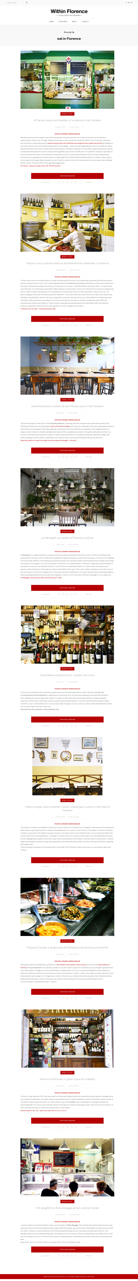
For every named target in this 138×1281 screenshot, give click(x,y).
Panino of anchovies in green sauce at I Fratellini (67, 1080)
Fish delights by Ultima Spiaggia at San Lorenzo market (67, 1209)
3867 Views (89, 595)
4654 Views (89, 182)
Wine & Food (67, 114)
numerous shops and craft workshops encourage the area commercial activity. (74, 143)
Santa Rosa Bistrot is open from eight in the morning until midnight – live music (48, 441)
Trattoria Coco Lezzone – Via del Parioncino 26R (37, 309)
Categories (62, 21)
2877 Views (89, 999)
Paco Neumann (75, 127)
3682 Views (89, 325)
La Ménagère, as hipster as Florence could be (67, 538)
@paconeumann (81, 1278)
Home (51, 21)
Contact (85, 21)
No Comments (45, 182)
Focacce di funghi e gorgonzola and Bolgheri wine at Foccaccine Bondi (67, 949)
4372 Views (89, 867)
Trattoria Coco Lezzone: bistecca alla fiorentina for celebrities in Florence (67, 263)
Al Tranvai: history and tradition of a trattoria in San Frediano (67, 120)
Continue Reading (67, 176)
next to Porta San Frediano (60, 427)
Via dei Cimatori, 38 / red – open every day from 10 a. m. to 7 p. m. (43, 1112)
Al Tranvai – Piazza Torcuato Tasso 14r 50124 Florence (40, 166)
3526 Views (89, 457)
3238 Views (89, 1128)
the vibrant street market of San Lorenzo (71, 966)
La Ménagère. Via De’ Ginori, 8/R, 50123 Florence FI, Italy (41, 578)
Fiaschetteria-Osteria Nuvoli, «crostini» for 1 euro (67, 676)
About (74, 21)
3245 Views (89, 727)
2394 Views (89, 1257)
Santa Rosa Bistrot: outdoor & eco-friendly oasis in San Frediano (67, 406)
